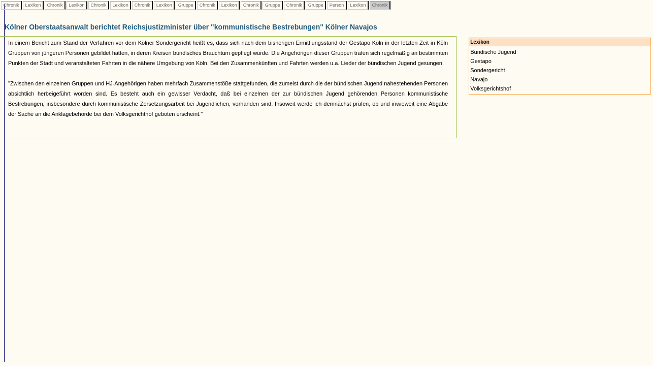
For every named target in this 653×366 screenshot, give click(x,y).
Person (336, 5)
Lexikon (33, 5)
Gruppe (185, 5)
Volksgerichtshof (490, 88)
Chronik (11, 5)
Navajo (478, 79)
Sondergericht (487, 70)
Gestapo (481, 61)
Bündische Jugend (493, 52)
